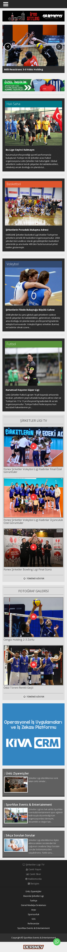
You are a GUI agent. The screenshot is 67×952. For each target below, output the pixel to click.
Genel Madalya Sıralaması (33, 905)
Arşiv (33, 909)
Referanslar (33, 923)
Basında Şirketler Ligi (33, 896)
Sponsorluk (33, 914)
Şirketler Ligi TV (33, 864)
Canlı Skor (33, 874)
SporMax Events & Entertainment (33, 928)
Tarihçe (33, 900)
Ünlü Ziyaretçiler (33, 891)
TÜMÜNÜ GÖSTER (33, 578)
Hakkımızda (33, 878)
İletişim (33, 883)
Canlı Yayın (33, 869)
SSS (34, 919)
